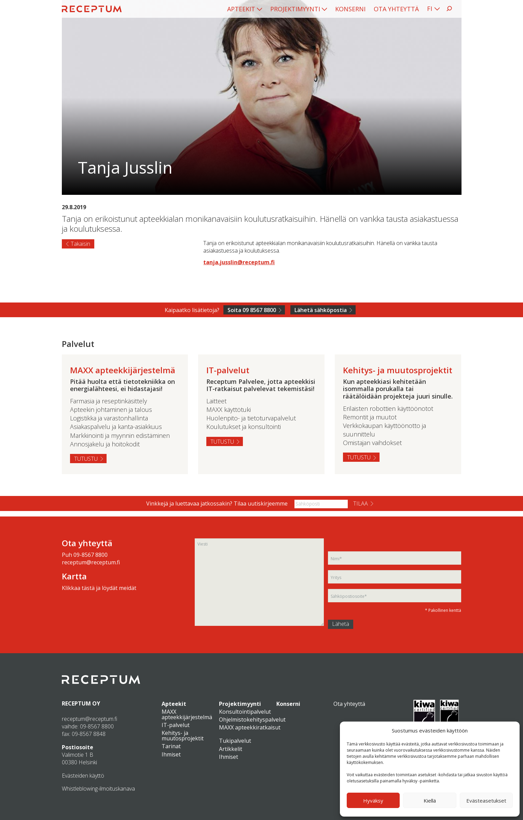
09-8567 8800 (90, 555)
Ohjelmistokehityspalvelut (252, 719)
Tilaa (360, 503)
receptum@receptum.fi (91, 562)
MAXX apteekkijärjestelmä (187, 714)
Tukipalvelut (235, 740)
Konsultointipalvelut (245, 711)
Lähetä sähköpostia (320, 310)
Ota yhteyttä (396, 9)
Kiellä (430, 800)
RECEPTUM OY (81, 703)
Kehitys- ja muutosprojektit (183, 735)
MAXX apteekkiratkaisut (249, 727)
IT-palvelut (176, 725)
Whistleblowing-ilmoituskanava (98, 788)
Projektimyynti (295, 9)
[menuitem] (244, 9)
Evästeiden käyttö (83, 775)
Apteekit (241, 9)
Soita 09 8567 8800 (252, 310)
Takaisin (80, 243)
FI (429, 8)
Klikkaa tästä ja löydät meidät (99, 588)
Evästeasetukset (486, 800)
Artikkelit (230, 749)
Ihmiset (171, 754)
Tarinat (171, 746)
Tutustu (86, 458)
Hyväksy (373, 800)
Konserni (350, 9)
